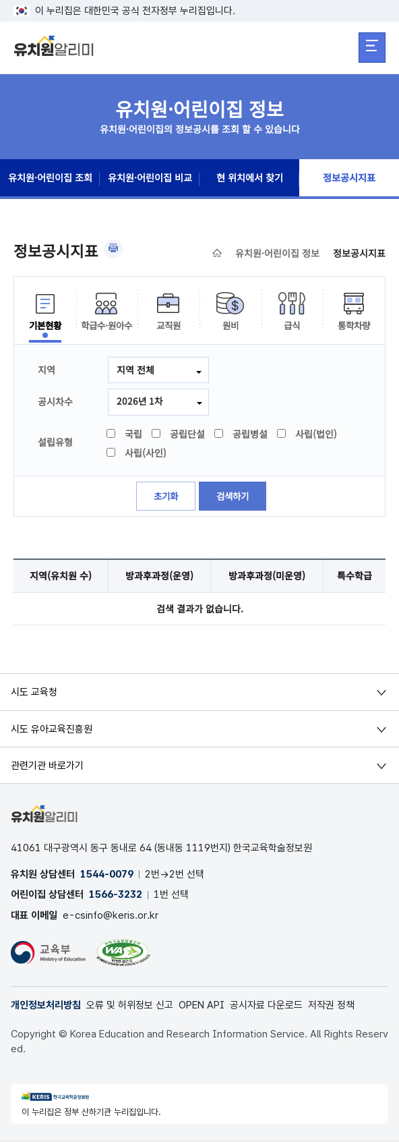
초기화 (165, 497)
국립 (125, 434)
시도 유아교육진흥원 (51, 730)
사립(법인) (307, 434)
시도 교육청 (34, 693)
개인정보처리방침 (46, 1007)
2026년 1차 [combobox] (140, 401)
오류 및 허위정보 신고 (129, 1007)
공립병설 (242, 434)
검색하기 (233, 497)
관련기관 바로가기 (47, 766)
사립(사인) (137, 453)
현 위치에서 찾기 (249, 179)
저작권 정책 (331, 1007)
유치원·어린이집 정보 (277, 253)
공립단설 (179, 434)
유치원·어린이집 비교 (149, 179)
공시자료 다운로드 (266, 1007)
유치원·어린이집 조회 (50, 179)
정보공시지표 (349, 179)
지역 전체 (135, 369)
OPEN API (201, 1007)
